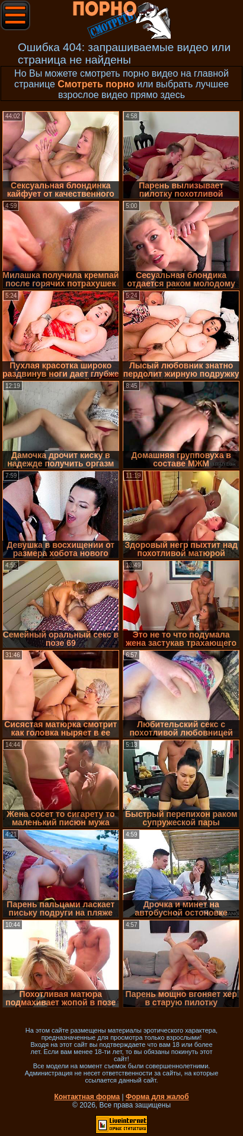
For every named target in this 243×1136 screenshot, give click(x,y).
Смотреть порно (96, 84)
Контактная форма (87, 1097)
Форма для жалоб (157, 1097)
